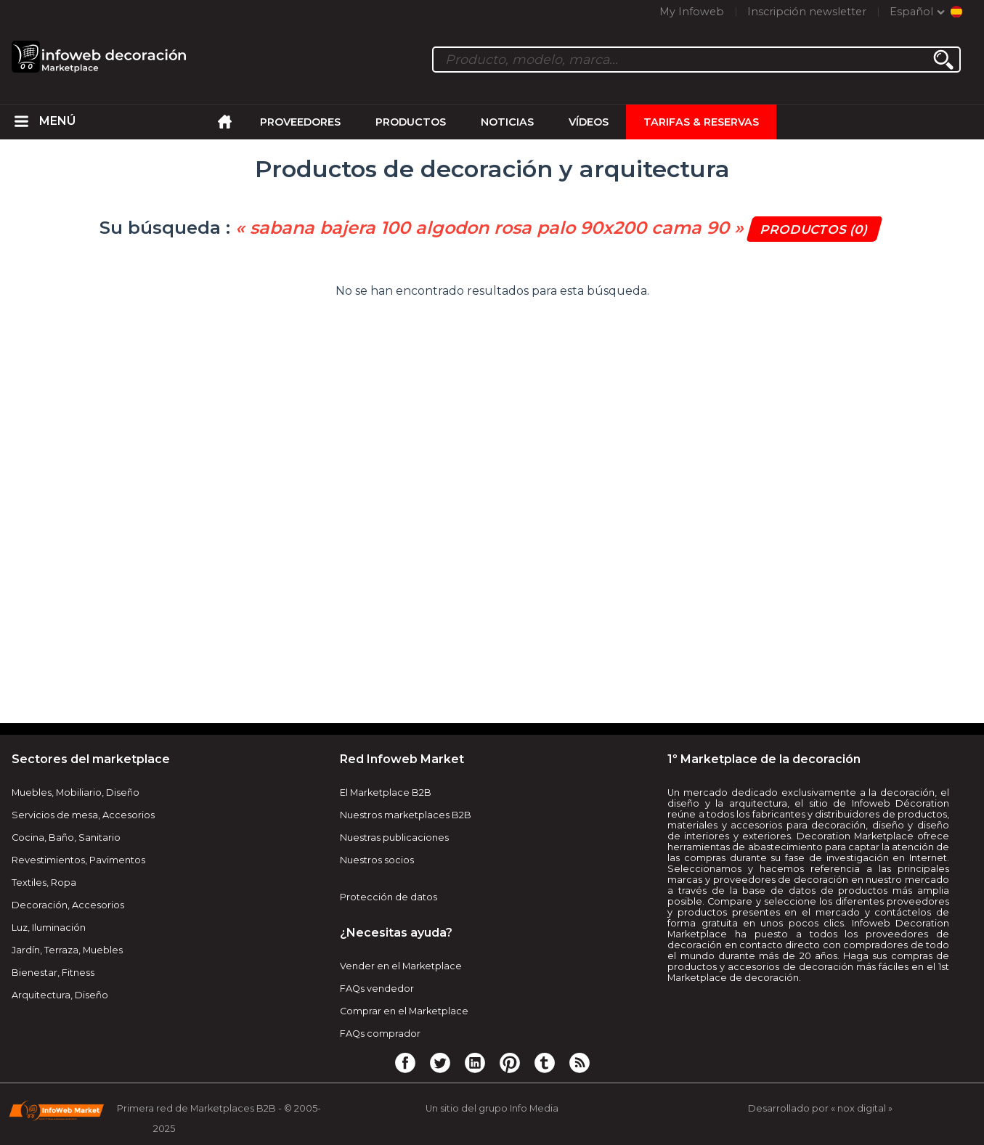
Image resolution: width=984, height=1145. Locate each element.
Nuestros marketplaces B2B (405, 815)
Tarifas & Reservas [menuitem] (701, 122)
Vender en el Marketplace (401, 966)
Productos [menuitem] (410, 122)
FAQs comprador (380, 1033)
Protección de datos (388, 897)
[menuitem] (21, 122)
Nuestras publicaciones (394, 837)
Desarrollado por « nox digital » (820, 1108)
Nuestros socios (377, 860)
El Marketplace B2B (385, 792)
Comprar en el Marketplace (404, 1011)
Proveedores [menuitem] (300, 122)
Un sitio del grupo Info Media (492, 1108)
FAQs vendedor (377, 988)
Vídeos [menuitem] (589, 122)
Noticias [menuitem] (507, 122)
